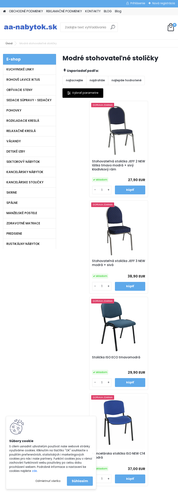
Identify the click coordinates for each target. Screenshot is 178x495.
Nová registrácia (163, 3)
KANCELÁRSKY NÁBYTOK (24, 172)
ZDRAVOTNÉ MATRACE (23, 223)
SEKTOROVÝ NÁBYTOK (23, 162)
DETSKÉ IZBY (15, 151)
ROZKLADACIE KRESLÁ (22, 121)
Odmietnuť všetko (47, 481)
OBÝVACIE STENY (19, 90)
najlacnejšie (74, 80)
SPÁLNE (12, 203)
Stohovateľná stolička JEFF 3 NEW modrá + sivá (145, 164)
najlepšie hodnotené (126, 80)
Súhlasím (80, 481)
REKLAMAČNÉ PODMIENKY (64, 11)
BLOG (108, 11)
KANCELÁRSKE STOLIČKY (24, 182)
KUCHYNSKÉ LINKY (20, 69)
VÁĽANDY (13, 141)
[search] (112, 29)
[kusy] (75, 190)
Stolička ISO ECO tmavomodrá (80, 263)
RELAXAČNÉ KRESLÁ (21, 131)
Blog (118, 11)
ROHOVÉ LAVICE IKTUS (23, 79)
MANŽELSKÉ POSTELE (21, 213)
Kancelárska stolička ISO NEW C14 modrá (146, 263)
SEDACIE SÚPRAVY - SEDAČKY (28, 100)
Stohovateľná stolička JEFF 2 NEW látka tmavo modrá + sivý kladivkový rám (89, 165)
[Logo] (30, 27)
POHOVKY (13, 110)
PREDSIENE (14, 233)
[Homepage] (4, 11)
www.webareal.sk (105, 491)
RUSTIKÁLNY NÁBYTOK (23, 244)
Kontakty (62, 369)
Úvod (9, 43)
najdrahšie (97, 80)
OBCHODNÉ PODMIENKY (26, 11)
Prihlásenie (137, 3)
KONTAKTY (93, 11)
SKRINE (11, 192)
